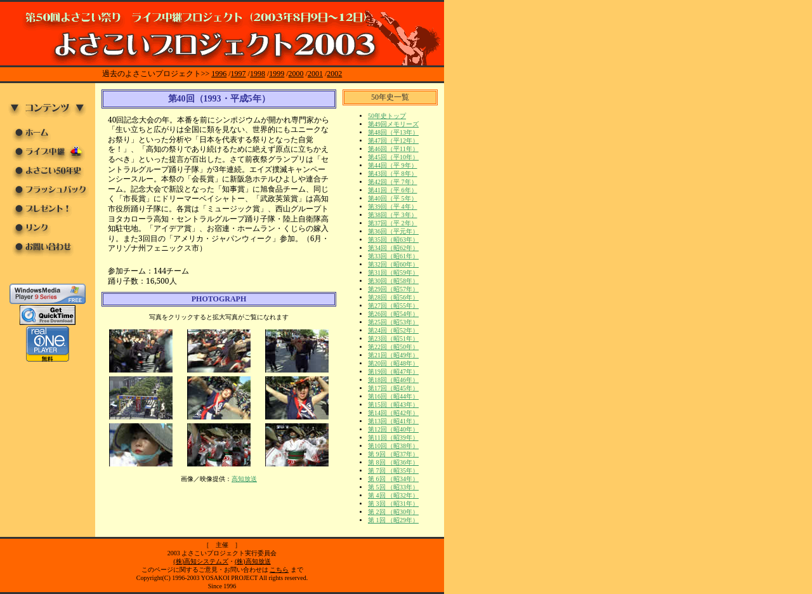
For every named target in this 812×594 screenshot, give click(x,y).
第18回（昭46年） (393, 379)
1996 (218, 73)
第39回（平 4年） (392, 206)
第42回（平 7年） (392, 181)
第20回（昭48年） (393, 363)
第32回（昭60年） (393, 264)
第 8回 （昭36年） (393, 462)
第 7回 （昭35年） (393, 470)
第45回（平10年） (393, 157)
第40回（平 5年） (392, 198)
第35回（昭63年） (393, 239)
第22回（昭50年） (393, 346)
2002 (334, 73)
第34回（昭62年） (393, 247)
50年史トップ (387, 115)
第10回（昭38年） (393, 445)
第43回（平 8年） (392, 173)
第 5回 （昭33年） (393, 487)
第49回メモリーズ (393, 124)
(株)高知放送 (253, 561)
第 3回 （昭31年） (393, 503)
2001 (315, 73)
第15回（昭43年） (393, 404)
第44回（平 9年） (392, 165)
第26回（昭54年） (393, 313)
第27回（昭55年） (393, 305)
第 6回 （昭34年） (393, 478)
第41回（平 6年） (392, 190)
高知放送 (244, 478)
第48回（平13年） (393, 132)
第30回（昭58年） (393, 280)
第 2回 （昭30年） (393, 511)
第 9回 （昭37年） (393, 454)
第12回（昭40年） (393, 429)
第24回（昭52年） (393, 330)
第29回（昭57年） (393, 289)
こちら (279, 569)
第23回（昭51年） (393, 338)
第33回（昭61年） (393, 256)
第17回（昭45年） (393, 388)
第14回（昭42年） (393, 412)
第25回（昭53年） (393, 322)
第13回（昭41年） (393, 421)
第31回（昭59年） (393, 272)
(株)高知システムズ (200, 561)
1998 (257, 73)
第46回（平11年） (393, 148)
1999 (276, 73)
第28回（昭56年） (393, 297)
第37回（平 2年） (392, 223)
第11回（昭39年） (393, 437)
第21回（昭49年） (393, 355)
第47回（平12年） (393, 140)
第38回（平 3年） (392, 214)
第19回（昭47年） (393, 371)
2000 (296, 73)
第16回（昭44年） (393, 396)
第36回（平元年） (393, 231)
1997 (238, 73)
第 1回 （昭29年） (393, 520)
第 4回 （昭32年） (393, 495)
